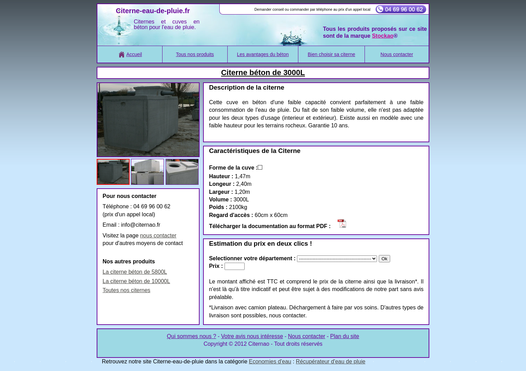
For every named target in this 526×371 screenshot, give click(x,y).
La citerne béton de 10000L (136, 281)
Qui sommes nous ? (191, 336)
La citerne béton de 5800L (135, 272)
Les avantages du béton (263, 54)
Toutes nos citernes (126, 290)
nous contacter (158, 235)
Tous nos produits (195, 54)
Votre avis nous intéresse (252, 336)
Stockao (382, 36)
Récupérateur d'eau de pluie (331, 361)
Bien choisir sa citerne (331, 54)
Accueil (129, 54)
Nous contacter (396, 54)
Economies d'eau (270, 361)
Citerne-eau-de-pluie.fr (153, 11)
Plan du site (344, 336)
